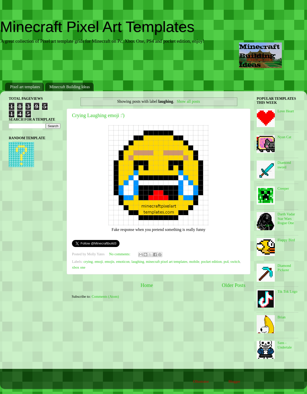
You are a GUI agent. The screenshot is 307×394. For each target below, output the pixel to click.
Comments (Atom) (105, 296)
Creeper (283, 188)
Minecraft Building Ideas (69, 87)
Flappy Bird (286, 240)
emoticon (123, 262)
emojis (109, 262)
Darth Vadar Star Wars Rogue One (286, 218)
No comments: (120, 254)
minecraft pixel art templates (166, 262)
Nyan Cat (284, 137)
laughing (137, 262)
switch (235, 262)
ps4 (225, 262)
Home (147, 285)
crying (88, 262)
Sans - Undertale (285, 345)
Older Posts (233, 285)
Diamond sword (284, 165)
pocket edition (211, 262)
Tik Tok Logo (287, 291)
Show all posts (188, 101)
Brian (282, 317)
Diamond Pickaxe (284, 268)
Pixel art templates (25, 87)
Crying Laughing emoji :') (98, 115)
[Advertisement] (153, 64)
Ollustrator (201, 381)
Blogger (234, 381)
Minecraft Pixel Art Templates (97, 26)
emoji (99, 262)
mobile (194, 262)
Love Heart (286, 111)
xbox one (78, 267)
